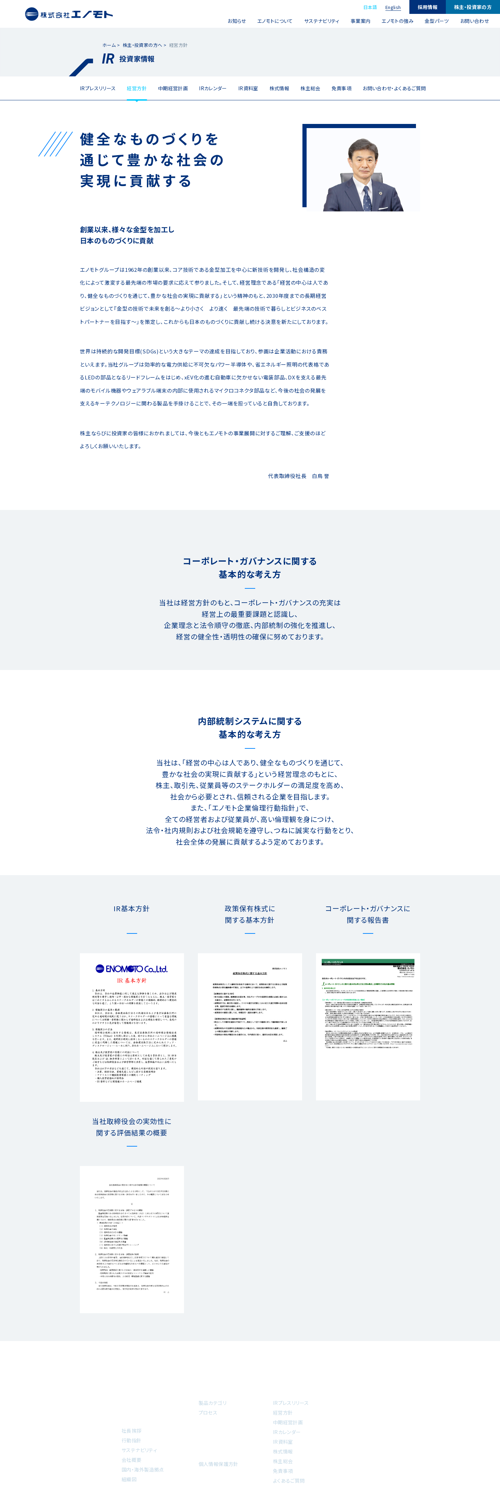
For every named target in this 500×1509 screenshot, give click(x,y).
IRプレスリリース (98, 88)
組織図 (129, 1479)
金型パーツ (437, 20)
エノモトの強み (398, 20)
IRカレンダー (213, 88)
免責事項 (342, 88)
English (393, 7)
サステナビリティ (322, 20)
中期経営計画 (173, 88)
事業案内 (361, 20)
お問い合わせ (474, 20)
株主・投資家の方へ (142, 45)
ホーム (109, 45)
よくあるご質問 (289, 1480)
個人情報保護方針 (219, 1463)
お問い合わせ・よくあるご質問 (394, 88)
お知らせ (236, 20)
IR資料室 (248, 88)
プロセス (208, 1412)
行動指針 (132, 1440)
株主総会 (310, 88)
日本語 (370, 7)
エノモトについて (275, 20)
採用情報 (428, 6)
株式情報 (279, 88)
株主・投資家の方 (473, 6)
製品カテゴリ (212, 1402)
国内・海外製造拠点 (143, 1469)
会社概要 (132, 1459)
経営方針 (137, 88)
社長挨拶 (132, 1430)
